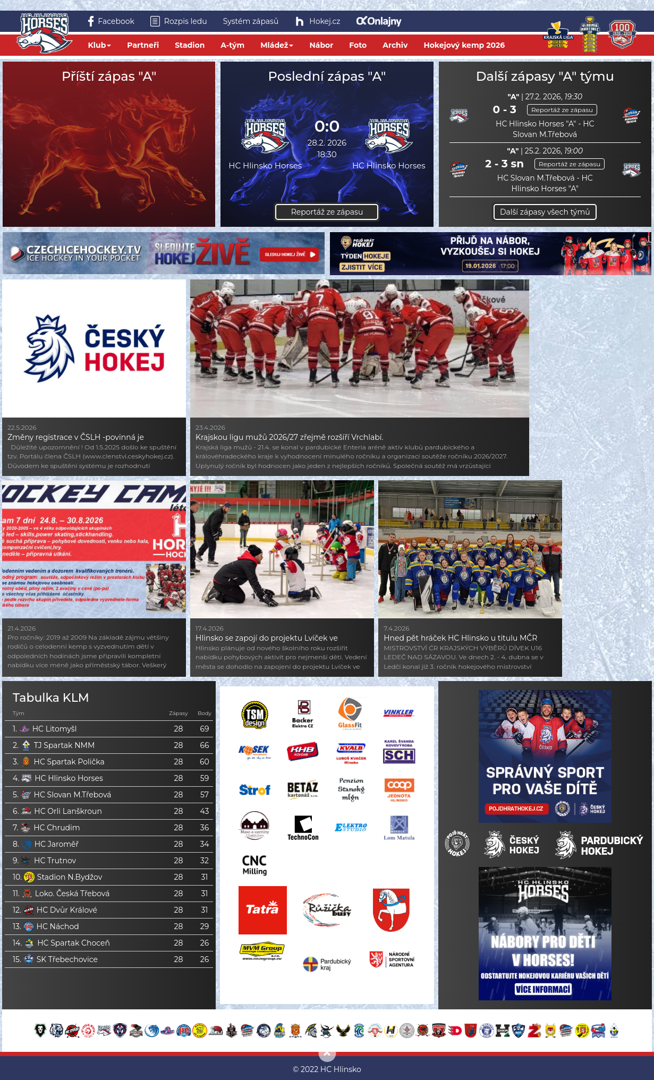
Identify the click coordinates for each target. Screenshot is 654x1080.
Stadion (190, 45)
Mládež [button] (276, 45)
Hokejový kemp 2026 (464, 45)
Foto (358, 45)
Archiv (395, 45)
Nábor (321, 45)
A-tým (232, 45)
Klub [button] (100, 45)
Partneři (143, 45)
